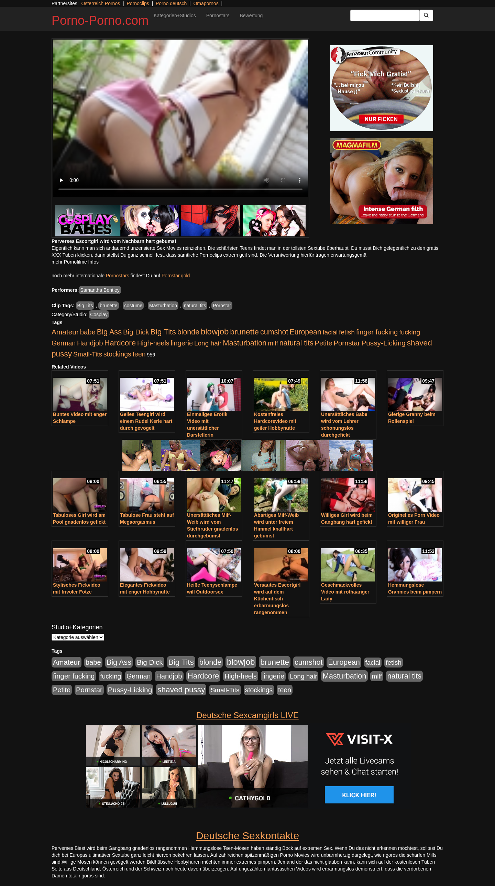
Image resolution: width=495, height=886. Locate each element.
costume (133, 305)
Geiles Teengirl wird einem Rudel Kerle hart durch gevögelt (146, 421)
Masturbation (163, 305)
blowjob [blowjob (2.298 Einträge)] (215, 331)
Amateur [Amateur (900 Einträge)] (65, 332)
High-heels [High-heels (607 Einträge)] (153, 343)
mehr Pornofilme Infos (75, 262)
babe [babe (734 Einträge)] (88, 332)
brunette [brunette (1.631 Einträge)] (244, 331)
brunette (108, 305)
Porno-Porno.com (100, 20)
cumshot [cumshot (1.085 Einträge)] (274, 332)
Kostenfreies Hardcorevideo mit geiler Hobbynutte (275, 421)
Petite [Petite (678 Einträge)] (323, 343)
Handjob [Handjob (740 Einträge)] (90, 343)
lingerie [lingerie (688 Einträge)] (181, 343)
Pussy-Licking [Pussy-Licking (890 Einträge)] (383, 343)
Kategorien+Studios (175, 15)
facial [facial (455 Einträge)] (330, 332)
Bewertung (251, 15)
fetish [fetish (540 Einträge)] (347, 332)
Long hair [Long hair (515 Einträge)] (207, 343)
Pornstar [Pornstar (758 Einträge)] (347, 343)
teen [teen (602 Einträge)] (139, 354)
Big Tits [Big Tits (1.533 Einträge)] (163, 331)
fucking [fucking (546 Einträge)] (409, 332)
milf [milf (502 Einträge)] (273, 343)
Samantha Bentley (99, 290)
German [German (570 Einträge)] (64, 343)
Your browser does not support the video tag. (180, 118)
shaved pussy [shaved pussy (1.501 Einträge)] (181, 689)
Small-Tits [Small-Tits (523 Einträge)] (87, 354)
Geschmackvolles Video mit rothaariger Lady (345, 591)
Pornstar (222, 305)
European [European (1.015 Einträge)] (305, 332)
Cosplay (99, 314)
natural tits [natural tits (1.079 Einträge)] (296, 343)
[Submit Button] (426, 15)
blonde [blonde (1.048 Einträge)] (188, 332)
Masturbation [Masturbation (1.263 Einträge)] (244, 343)
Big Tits (85, 305)
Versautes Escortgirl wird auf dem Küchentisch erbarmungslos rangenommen (277, 598)
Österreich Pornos (100, 3)
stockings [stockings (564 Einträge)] (117, 354)
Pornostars (218, 15)
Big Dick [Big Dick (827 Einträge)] (136, 332)
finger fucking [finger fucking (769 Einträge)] (377, 332)
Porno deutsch (171, 3)
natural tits (195, 305)
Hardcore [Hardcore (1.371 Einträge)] (120, 343)
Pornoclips (137, 3)
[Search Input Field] (384, 15)
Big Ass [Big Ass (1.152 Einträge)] (109, 332)
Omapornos (205, 3)
